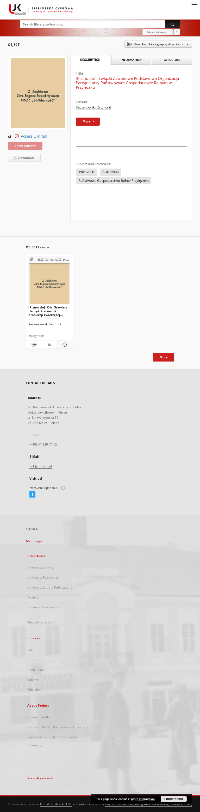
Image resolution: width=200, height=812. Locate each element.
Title (30, 650)
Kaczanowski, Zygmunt (93, 107)
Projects (33, 597)
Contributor (35, 670)
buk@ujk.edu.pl (40, 466)
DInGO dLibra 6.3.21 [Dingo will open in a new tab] (56, 804)
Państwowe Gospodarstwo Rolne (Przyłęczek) (113, 180)
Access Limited (27, 136)
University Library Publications (49, 587)
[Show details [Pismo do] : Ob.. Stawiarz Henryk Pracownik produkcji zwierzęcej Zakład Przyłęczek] (64, 344)
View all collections (41, 622)
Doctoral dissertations (43, 607)
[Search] (172, 24)
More (163, 357)
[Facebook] (32, 494)
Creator (33, 660)
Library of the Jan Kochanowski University (57, 727)
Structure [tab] (172, 60)
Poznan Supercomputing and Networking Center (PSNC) (148, 804)
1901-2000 (86, 172)
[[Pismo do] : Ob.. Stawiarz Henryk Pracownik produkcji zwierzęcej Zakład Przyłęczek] (49, 281)
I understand (173, 799)
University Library (40, 567)
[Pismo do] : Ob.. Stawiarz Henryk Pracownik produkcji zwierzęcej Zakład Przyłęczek (47, 311)
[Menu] (194, 4)
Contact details (38, 717)
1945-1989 (110, 172)
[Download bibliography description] (34, 344)
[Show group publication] (49, 259)
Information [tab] (131, 60)
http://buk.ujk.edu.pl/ (47, 488)
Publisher (34, 689)
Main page (34, 541)
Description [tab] (90, 60)
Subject (32, 680)
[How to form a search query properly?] (176, 32)
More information (143, 799)
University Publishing (42, 577)
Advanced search (157, 32)
